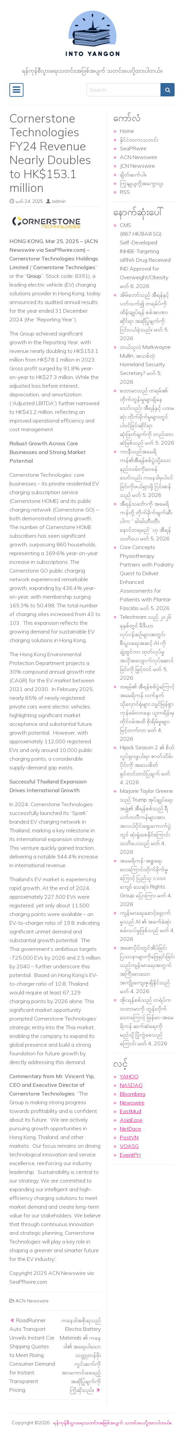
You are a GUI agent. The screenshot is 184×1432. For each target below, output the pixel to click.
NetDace (130, 1128)
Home (127, 131)
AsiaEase (131, 1120)
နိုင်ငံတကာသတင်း (139, 139)
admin (59, 201)
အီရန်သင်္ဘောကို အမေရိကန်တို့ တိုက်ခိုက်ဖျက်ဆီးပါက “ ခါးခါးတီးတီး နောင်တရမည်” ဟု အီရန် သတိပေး (146, 521)
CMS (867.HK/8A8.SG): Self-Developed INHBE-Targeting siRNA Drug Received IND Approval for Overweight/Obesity (145, 251)
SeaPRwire (133, 148)
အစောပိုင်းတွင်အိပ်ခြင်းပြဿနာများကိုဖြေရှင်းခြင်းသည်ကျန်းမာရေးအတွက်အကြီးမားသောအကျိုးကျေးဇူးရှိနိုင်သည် (147, 965)
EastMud (130, 1111)
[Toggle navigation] (16, 90)
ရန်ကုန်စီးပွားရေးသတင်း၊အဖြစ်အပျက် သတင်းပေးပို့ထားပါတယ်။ (112, 1423)
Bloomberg (132, 1093)
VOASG (129, 1146)
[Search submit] (167, 89)
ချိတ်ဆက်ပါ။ (133, 174)
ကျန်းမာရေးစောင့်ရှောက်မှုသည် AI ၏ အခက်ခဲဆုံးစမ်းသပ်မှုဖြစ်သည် (145, 921)
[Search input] (124, 89)
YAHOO (129, 1076)
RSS (125, 192)
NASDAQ (131, 1085)
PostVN (129, 1137)
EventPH (130, 1154)
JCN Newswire (137, 165)
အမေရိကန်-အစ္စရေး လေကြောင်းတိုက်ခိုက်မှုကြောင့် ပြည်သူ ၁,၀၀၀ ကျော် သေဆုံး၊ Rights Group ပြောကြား (144, 878)
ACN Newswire (32, 1301)
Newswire (132, 1102)
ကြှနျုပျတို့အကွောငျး (141, 183)
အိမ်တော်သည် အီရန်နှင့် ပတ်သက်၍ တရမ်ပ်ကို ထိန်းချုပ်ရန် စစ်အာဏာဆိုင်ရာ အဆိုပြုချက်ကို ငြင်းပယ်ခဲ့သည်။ (144, 312)
